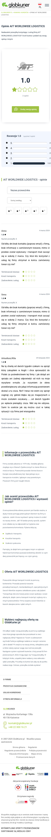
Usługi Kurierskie (16, 692)
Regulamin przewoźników (15, 751)
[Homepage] (20, 5)
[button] (41, 5)
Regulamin (32, 747)
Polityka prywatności (38, 751)
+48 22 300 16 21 (17, 727)
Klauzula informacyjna (18, 754)
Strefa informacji (16, 699)
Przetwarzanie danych (25, 757)
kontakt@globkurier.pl (20, 723)
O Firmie (16, 679)
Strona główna (19, 747)
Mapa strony (36, 754)
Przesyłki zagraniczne (16, 686)
